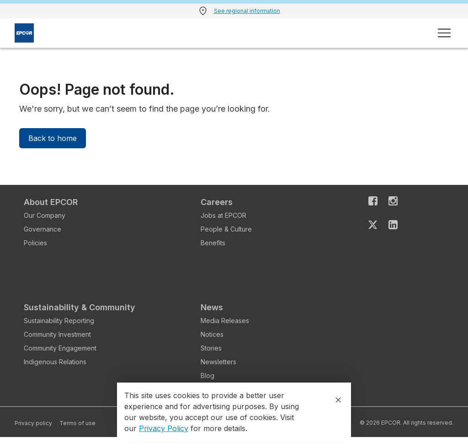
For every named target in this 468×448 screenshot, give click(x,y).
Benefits (213, 243)
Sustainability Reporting (59, 320)
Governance (42, 229)
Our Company (44, 215)
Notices (212, 334)
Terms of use (77, 423)
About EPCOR (51, 202)
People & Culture (226, 229)
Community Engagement (60, 348)
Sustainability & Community (79, 307)
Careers (217, 202)
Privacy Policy (163, 428)
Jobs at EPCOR (223, 215)
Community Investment (57, 334)
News (212, 307)
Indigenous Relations (55, 362)
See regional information (247, 10)
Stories (211, 348)
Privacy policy (33, 423)
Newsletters (218, 362)
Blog (207, 375)
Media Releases (225, 320)
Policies (35, 243)
